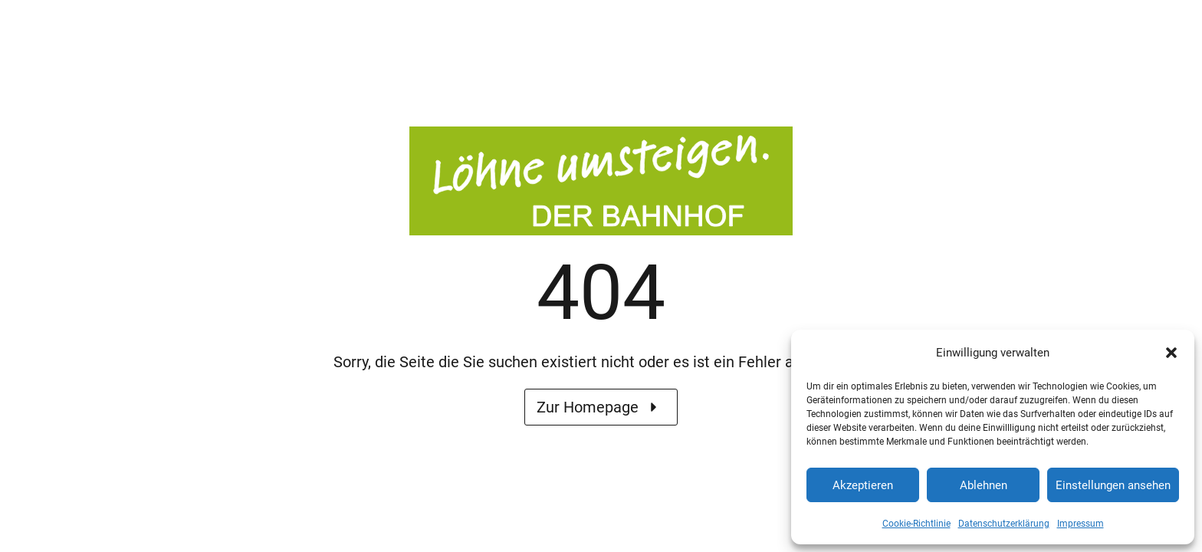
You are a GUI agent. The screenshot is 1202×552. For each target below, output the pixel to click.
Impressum (1080, 523)
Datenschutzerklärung (1003, 523)
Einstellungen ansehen (1113, 485)
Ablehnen (983, 485)
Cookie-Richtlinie (916, 523)
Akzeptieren (863, 485)
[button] (1171, 352)
